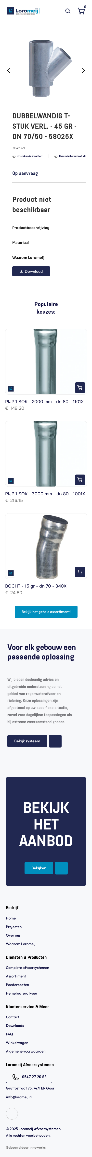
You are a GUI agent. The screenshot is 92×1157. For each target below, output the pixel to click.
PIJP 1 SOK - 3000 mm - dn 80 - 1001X (45, 494)
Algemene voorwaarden (26, 1051)
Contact (12, 1017)
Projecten (14, 926)
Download (31, 271)
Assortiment (16, 976)
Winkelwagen (17, 1042)
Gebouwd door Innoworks (26, 1147)
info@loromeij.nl (19, 1097)
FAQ (9, 1034)
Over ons (13, 935)
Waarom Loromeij (21, 943)
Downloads (15, 1025)
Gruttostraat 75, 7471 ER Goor (30, 1088)
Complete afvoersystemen (27, 967)
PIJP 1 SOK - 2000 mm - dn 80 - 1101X (44, 401)
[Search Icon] (68, 11)
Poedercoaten (17, 984)
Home (11, 918)
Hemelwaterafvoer (21, 993)
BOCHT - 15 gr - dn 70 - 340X (35, 586)
